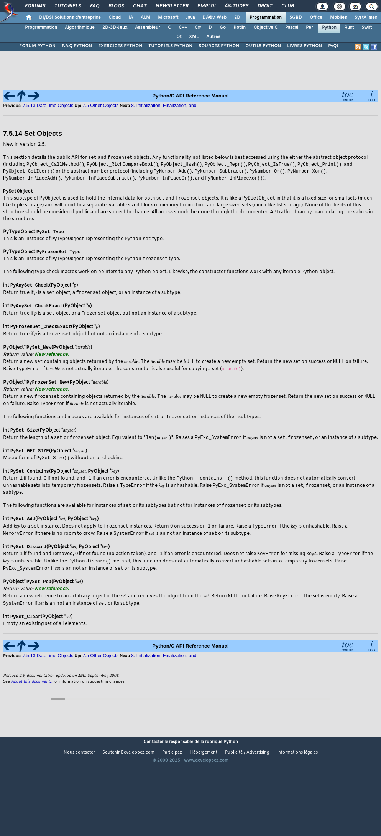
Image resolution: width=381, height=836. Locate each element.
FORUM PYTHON (37, 46)
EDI (238, 17)
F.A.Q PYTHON (77, 46)
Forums (35, 6)
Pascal (291, 27)
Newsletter (172, 6)
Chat (139, 6)
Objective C (265, 27)
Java (190, 17)
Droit (265, 6)
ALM (145, 17)
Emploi (206, 6)
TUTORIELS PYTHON (170, 46)
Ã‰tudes (236, 6)
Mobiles (338, 17)
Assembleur (147, 27)
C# (198, 27)
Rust (349, 27)
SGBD (295, 17)
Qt (178, 37)
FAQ (94, 6)
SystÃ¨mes (366, 17)
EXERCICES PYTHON (120, 46)
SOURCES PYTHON (219, 46)
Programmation (266, 17)
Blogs (116, 6)
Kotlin (239, 27)
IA (130, 17)
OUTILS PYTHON (263, 46)
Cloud (114, 17)
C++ (183, 27)
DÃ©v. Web (214, 17)
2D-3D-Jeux (114, 27)
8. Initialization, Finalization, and (163, 105)
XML (194, 37)
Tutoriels (68, 6)
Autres (213, 37)
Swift (366, 27)
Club (287, 6)
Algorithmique (80, 27)
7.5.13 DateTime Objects (48, 105)
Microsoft (168, 17)
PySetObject (18, 193)
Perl (310, 27)
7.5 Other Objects (100, 105)
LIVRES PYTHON (304, 46)
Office (316, 17)
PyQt (333, 46)
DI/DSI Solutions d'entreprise (70, 17)
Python (329, 27)
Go (223, 27)
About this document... (31, 687)
